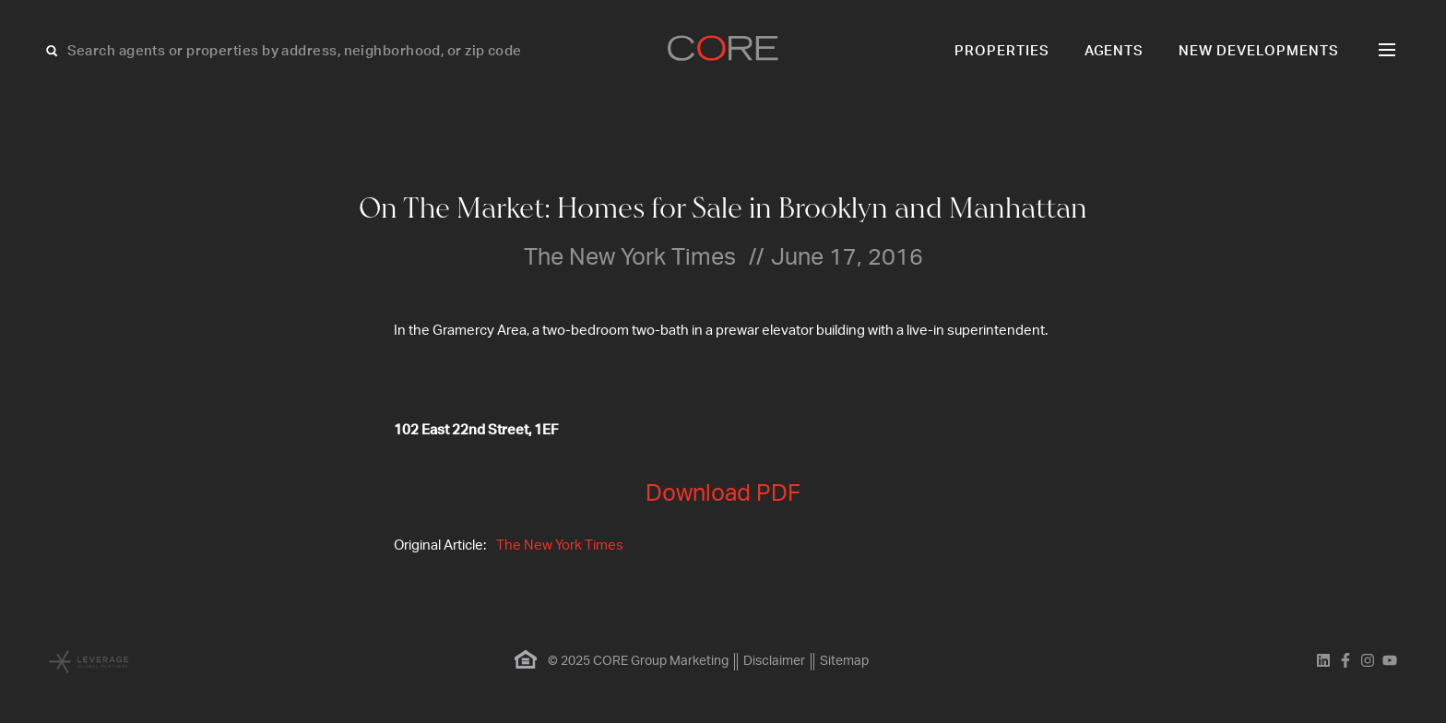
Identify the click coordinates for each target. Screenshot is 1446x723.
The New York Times (559, 545)
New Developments (1259, 51)
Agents (1114, 51)
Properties (1001, 51)
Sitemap (844, 661)
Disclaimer (774, 661)
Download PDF (723, 493)
